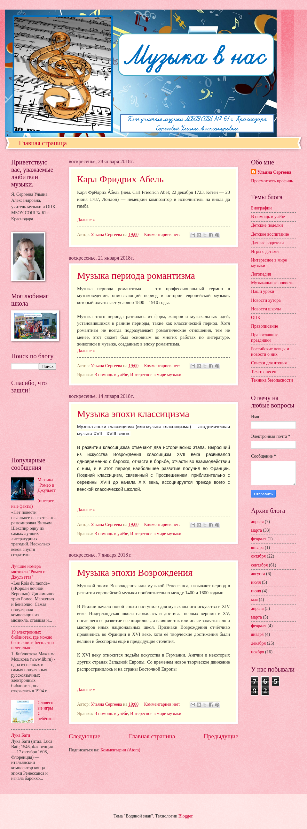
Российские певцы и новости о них (270, 351)
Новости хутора (266, 300)
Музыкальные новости (272, 282)
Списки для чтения (269, 363)
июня (256, 591)
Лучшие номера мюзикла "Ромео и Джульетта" (28, 571)
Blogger (185, 816)
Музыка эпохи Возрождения (135, 572)
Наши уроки (262, 291)
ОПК (255, 317)
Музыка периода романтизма (136, 275)
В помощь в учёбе (111, 374)
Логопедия (261, 274)
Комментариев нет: (162, 234)
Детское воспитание (270, 234)
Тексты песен (263, 371)
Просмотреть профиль (272, 181)
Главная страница (43, 143)
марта (256, 530)
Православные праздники (264, 337)
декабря (258, 643)
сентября (259, 565)
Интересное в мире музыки (155, 374)
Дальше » (86, 219)
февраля (258, 538)
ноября (257, 652)
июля (256, 582)
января (257, 547)
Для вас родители (267, 242)
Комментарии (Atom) (120, 750)
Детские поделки (267, 225)
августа (258, 573)
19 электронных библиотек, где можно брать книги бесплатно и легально (32, 640)
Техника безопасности (272, 380)
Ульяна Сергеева (274, 172)
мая (254, 599)
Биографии (261, 208)
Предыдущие (221, 736)
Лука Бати (20, 735)
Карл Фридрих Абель (120, 179)
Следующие (84, 736)
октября (258, 556)
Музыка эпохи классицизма (133, 413)
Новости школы (266, 309)
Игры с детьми (265, 251)
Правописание (264, 326)
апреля (257, 521)
